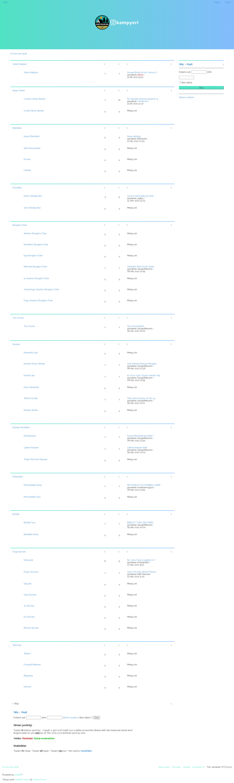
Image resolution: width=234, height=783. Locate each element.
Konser (27, 159)
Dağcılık (27, 583)
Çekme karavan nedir (137, 447)
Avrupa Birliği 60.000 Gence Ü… (142, 72)
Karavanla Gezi (31, 352)
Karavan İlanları (31, 410)
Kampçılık (28, 560)
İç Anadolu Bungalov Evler (36, 278)
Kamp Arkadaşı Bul (33, 196)
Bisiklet (16, 514)
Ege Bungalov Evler (33, 255)
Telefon (27, 653)
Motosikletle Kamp (33, 485)
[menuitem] (5, 2)
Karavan (16, 344)
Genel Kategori (20, 64)
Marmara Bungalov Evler (35, 266)
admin (140, 75)
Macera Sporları (31, 628)
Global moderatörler (44, 738)
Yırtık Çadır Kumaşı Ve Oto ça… (141, 398)
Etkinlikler (17, 128)
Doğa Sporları (19, 551)
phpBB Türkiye (23, 779)
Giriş (16, 712)
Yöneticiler (27, 738)
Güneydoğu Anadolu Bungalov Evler (41, 289)
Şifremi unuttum (70, 717)
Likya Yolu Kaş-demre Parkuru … (142, 572)
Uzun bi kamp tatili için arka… (140, 196)
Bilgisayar (28, 675)
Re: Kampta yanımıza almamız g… (143, 99)
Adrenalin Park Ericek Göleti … (141, 266)
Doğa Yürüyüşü (31, 572)
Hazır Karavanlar (31, 387)
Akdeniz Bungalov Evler (35, 233)
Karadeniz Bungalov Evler (36, 244)
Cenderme (142, 101)
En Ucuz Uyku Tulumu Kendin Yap (143, 375)
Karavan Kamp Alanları (34, 363)
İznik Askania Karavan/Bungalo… (142, 363)
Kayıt (24, 712)
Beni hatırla (86, 717)
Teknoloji (17, 645)
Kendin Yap (29, 375)
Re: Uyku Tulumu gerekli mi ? (141, 560)
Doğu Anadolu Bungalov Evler (38, 300)
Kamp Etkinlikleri (32, 136)
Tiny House (18, 318)
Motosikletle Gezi (32, 497)
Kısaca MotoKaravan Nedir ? (140, 436)
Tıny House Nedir (135, 326)
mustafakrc (86, 751)
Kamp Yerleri (19, 90)
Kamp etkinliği (134, 136)
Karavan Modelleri (21, 427)
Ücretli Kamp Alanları (34, 110)
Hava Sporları (30, 594)
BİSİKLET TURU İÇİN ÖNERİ (140, 522)
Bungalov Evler (20, 225)
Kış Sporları (29, 617)
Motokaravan (30, 436)
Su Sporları (29, 606)
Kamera (27, 686)
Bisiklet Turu (29, 522)
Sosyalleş (17, 187)
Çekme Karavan (31, 447)
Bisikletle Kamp (31, 534)
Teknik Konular (31, 398)
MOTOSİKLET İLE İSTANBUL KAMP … (144, 485)
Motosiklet (18, 477)
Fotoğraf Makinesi (32, 664)
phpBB (18, 775)
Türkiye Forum (39, 779)
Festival (27, 170)
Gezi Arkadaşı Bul (32, 208)
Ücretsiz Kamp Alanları (35, 99)
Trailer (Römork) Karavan (35, 459)
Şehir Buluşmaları (32, 148)
